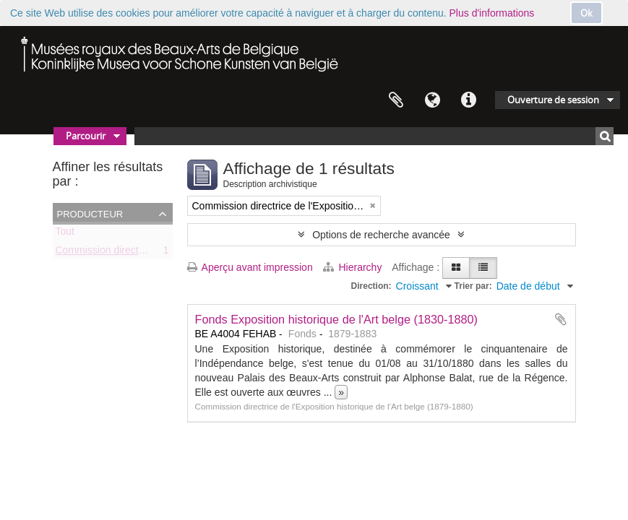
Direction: (371, 286)
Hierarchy (354, 267)
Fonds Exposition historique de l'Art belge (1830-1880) (336, 319)
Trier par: (473, 286)
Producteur (90, 213)
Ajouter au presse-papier (561, 319)
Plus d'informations (492, 13)
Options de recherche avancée (381, 234)
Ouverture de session (553, 99)
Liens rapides (468, 100)
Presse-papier (396, 100)
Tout (65, 234)
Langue (432, 100)
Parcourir (86, 135)
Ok (586, 13)
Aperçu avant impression (250, 267)
